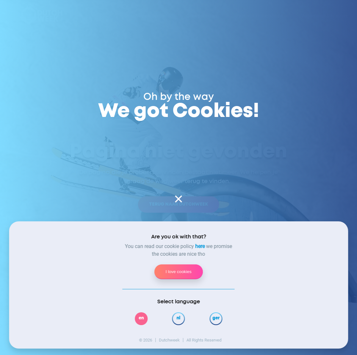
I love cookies (178, 271)
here (200, 246)
